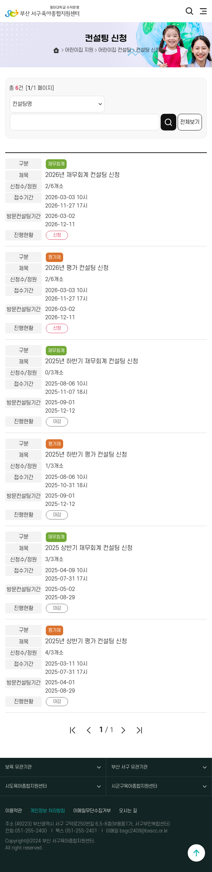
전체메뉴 (203, 11)
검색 (189, 11)
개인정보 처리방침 (47, 810)
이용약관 (13, 810)
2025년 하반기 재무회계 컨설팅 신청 (91, 361)
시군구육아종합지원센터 (134, 786)
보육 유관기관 (18, 767)
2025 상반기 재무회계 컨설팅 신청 (89, 548)
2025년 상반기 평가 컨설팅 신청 (86, 641)
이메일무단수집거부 (92, 810)
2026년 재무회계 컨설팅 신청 (82, 175)
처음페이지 (73, 730)
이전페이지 (89, 730)
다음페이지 (123, 730)
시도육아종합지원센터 (26, 786)
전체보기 (190, 122)
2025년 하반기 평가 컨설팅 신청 (86, 454)
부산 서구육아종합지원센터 (45, 11)
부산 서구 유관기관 (129, 767)
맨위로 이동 (196, 853)
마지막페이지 (139, 730)
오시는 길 (128, 810)
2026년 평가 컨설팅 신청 (77, 268)
